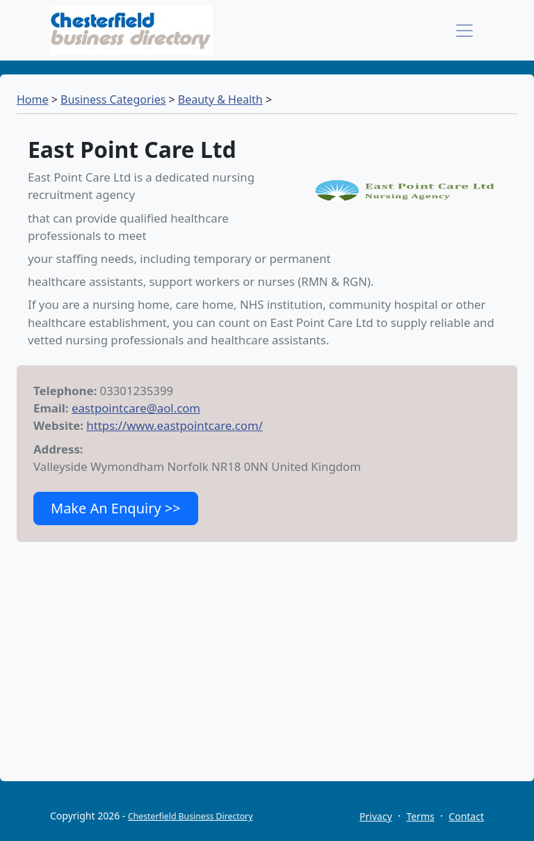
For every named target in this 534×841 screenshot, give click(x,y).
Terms (420, 816)
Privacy (375, 816)
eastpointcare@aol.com (136, 408)
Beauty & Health (220, 99)
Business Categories (112, 99)
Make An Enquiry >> (116, 508)
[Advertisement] (267, 683)
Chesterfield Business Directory (190, 816)
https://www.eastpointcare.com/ (174, 425)
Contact (466, 816)
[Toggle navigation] (464, 31)
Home (33, 99)
